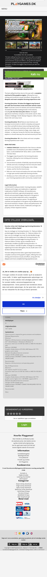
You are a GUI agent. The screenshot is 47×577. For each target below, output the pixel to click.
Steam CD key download (23, 484)
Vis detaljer (36, 297)
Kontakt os (23, 473)
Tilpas (23, 311)
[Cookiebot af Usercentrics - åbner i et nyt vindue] (36, 264)
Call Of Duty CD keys (23, 491)
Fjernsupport (23, 479)
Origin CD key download (23, 486)
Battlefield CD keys (23, 495)
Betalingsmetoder (23, 456)
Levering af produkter (23, 477)
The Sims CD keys (23, 493)
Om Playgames (23, 462)
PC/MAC (7, 317)
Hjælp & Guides (23, 475)
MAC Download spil (24, 497)
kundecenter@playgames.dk (10, 549)
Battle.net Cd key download (23, 489)
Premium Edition (13, 86)
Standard (11, 84)
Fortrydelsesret (23, 457)
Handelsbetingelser (24, 454)
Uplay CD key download (23, 487)
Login (24, 425)
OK (23, 304)
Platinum (28, 86)
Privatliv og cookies (23, 460)
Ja (5, 323)
